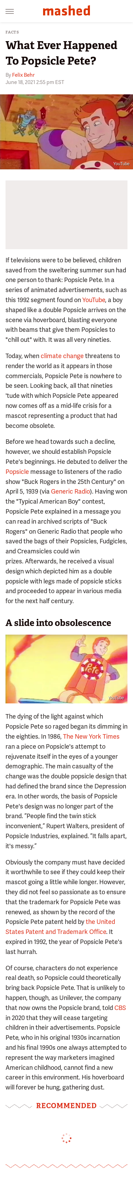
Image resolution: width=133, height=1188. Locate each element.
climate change (62, 356)
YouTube (121, 164)
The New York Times (91, 736)
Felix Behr (23, 75)
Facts (12, 32)
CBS (120, 1008)
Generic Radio (70, 491)
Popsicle (17, 472)
